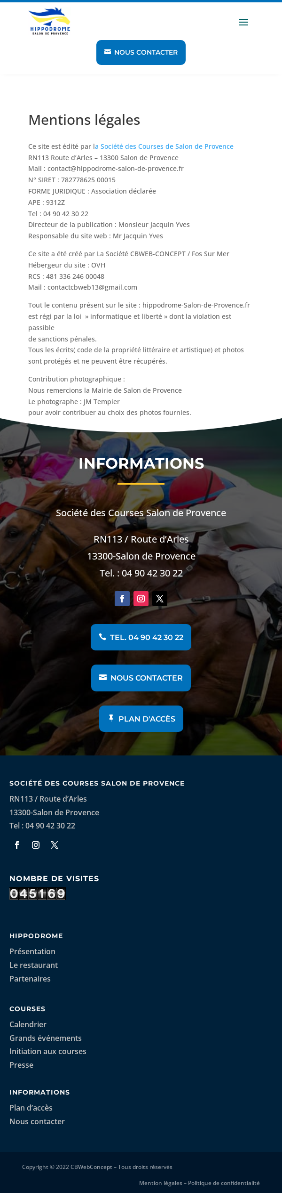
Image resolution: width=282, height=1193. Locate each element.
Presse (21, 1065)
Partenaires (30, 979)
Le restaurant (33, 965)
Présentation (32, 951)
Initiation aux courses (47, 1051)
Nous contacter (146, 52)
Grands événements (45, 1038)
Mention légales (160, 1183)
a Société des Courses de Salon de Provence (164, 146)
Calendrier (28, 1024)
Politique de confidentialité (224, 1183)
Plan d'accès (146, 718)
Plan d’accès (31, 1108)
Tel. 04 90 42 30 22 (146, 637)
